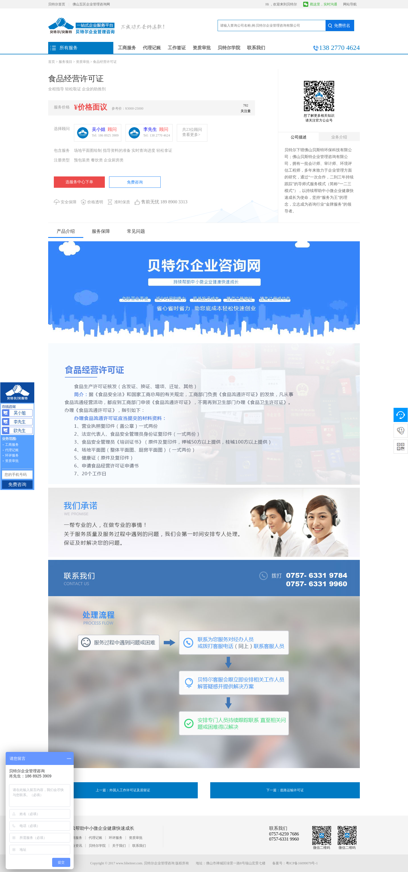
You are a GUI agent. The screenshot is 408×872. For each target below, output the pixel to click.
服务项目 (65, 62)
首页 (51, 62)
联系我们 (256, 47)
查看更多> (191, 135)
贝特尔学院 (229, 47)
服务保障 (101, 231)
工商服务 (127, 47)
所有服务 (69, 47)
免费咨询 (135, 182)
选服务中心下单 (79, 182)
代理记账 (152, 47)
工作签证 (177, 47)
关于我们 (119, 846)
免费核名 (340, 25)
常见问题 (136, 231)
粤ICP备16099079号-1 (302, 863)
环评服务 (115, 838)
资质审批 (202, 47)
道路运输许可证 (292, 790)
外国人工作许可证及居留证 (129, 790)
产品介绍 (66, 231)
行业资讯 (75, 846)
